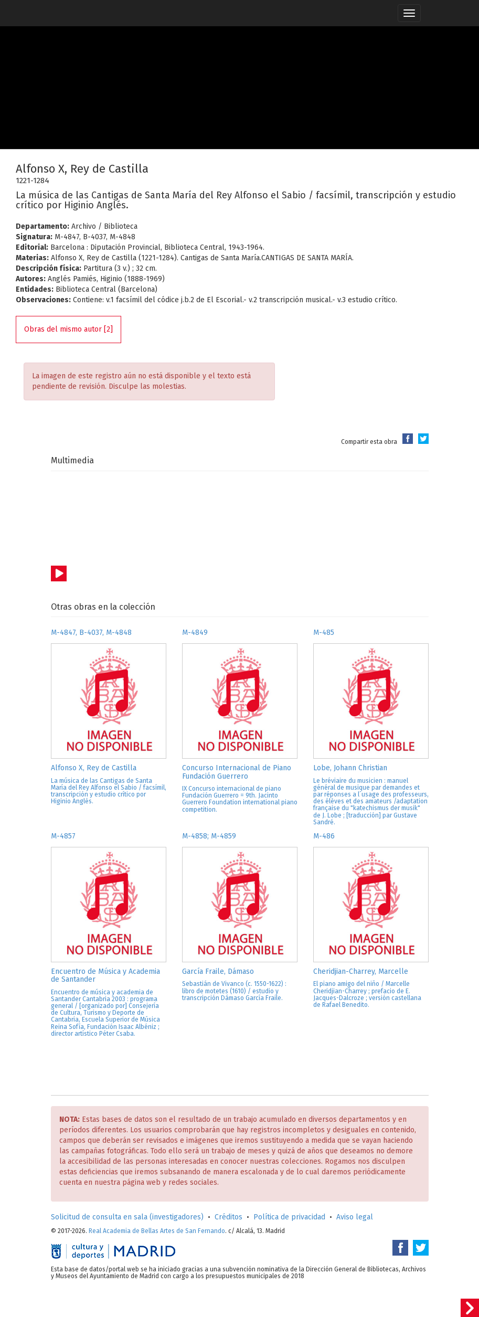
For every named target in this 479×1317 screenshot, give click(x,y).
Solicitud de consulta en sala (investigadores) (127, 1217)
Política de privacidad (289, 1217)
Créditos (228, 1217)
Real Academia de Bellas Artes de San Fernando (157, 1231)
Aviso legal (354, 1217)
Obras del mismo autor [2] (68, 329)
